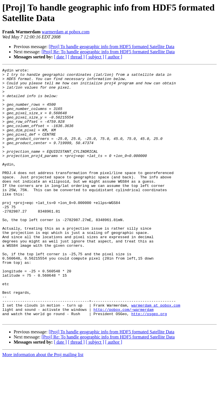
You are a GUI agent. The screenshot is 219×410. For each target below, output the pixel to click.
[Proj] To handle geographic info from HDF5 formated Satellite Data (112, 46)
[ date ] (60, 56)
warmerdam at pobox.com (66, 31)
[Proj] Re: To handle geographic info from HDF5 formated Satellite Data (108, 51)
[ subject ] (95, 56)
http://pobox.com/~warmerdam (124, 358)
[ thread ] (76, 56)
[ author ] (113, 56)
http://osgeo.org (149, 363)
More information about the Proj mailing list (42, 405)
